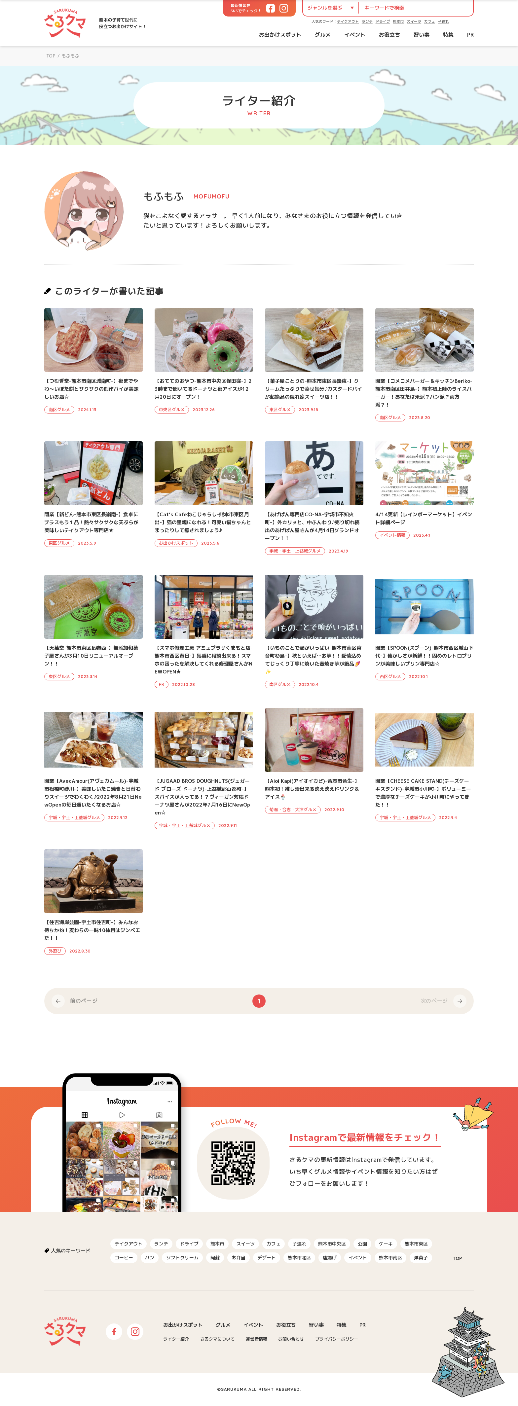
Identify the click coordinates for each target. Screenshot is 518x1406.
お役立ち (389, 34)
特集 (448, 34)
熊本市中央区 (332, 1244)
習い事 (421, 34)
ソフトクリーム (182, 1257)
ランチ (367, 21)
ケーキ (386, 1244)
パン (149, 1257)
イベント (354, 34)
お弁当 (238, 1257)
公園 (362, 1244)
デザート (266, 1257)
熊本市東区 (416, 1244)
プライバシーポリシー (336, 1339)
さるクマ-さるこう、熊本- (65, 23)
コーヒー (124, 1257)
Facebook (114, 1331)
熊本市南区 (390, 1257)
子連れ (443, 21)
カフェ (429, 21)
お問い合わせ (291, 1339)
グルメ (323, 34)
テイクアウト (348, 21)
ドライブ (383, 21)
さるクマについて (217, 1339)
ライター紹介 (176, 1339)
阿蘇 (215, 1257)
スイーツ (414, 21)
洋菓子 (421, 1257)
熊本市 (398, 21)
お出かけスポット (280, 34)
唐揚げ (330, 1257)
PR (470, 34)
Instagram (135, 1331)
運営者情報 (256, 1339)
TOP (51, 56)
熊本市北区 (299, 1257)
